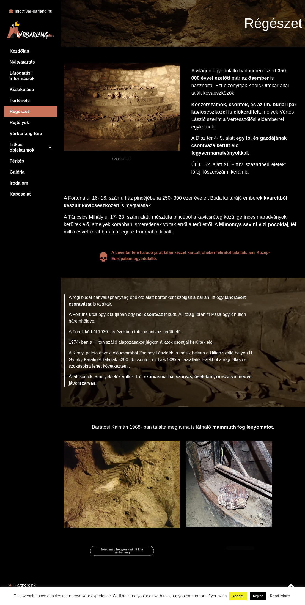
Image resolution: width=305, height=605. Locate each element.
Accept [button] (238, 596)
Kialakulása (22, 89)
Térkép (17, 161)
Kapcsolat (20, 194)
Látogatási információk (22, 76)
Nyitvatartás (22, 62)
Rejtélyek (19, 122)
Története (20, 100)
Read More (280, 595)
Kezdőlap (19, 51)
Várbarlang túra (26, 133)
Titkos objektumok (30, 147)
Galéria (17, 172)
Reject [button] (258, 596)
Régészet (19, 111)
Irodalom (19, 183)
